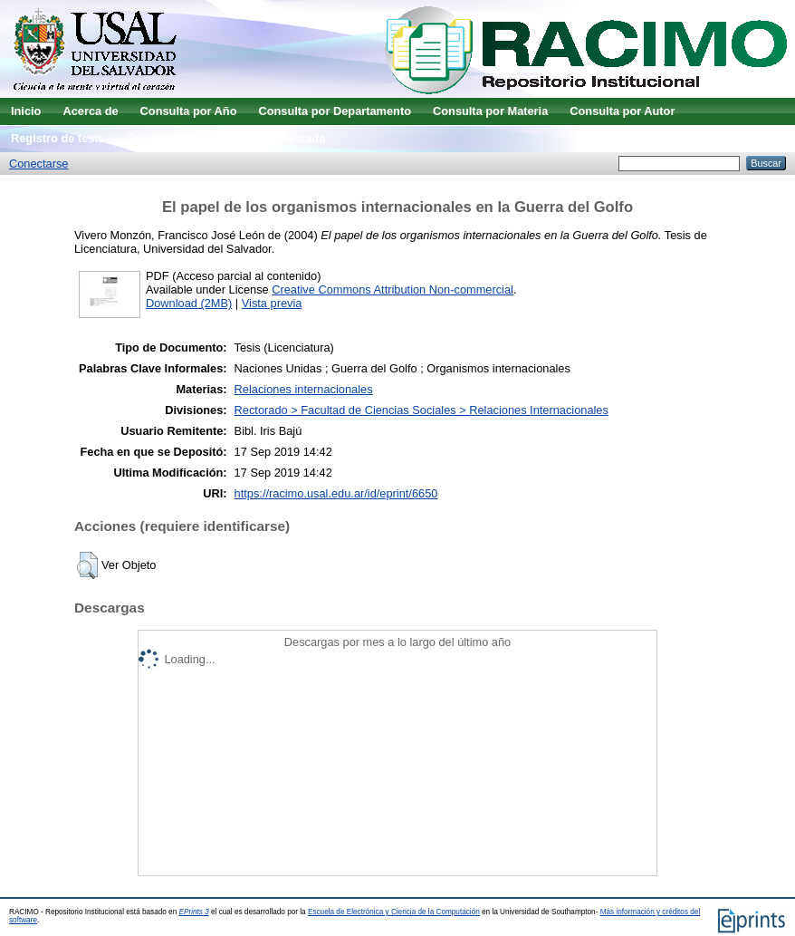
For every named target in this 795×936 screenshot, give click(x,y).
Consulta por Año (188, 111)
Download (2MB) (189, 303)
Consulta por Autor (622, 111)
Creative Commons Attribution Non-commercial (392, 289)
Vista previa (272, 303)
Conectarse (38, 163)
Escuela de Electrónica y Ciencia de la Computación (394, 912)
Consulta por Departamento (334, 111)
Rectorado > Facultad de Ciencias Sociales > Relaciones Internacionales (421, 410)
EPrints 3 (194, 912)
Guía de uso (159, 138)
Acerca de (90, 111)
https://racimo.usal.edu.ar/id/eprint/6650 (336, 493)
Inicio (26, 111)
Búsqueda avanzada (269, 138)
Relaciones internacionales (304, 389)
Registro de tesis (57, 138)
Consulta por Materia (490, 111)
